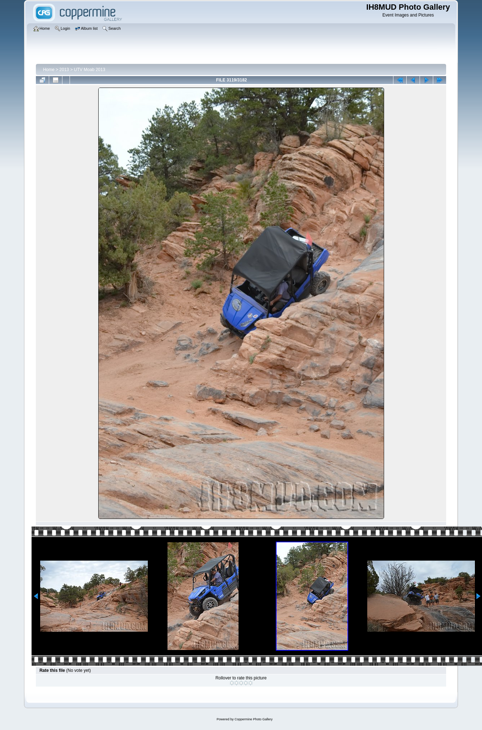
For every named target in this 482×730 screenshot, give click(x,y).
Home (49, 69)
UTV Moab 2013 (89, 69)
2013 (64, 69)
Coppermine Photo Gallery (254, 719)
